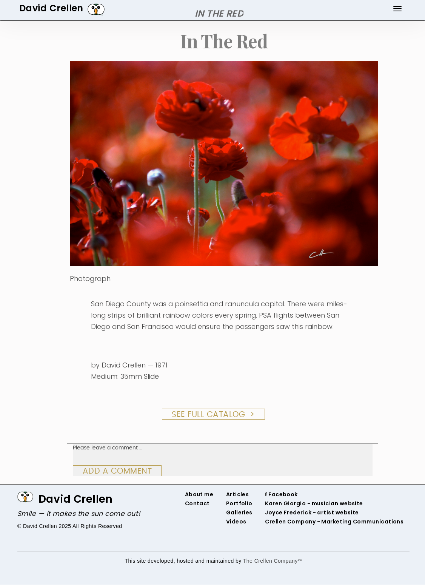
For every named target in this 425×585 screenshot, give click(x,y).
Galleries (239, 512)
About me (199, 494)
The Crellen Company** (272, 561)
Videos (236, 521)
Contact (197, 503)
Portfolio (239, 503)
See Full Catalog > (213, 414)
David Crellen (75, 499)
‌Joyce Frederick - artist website (312, 512)
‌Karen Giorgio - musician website (314, 503)
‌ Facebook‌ (282, 494)
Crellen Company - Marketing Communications (334, 521)
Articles (237, 494)
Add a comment (117, 471)
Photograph (90, 278)
